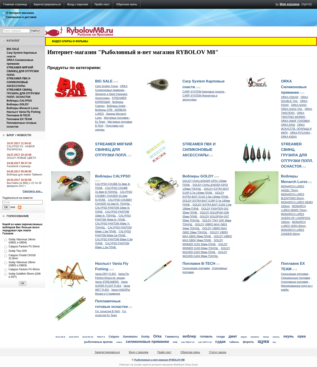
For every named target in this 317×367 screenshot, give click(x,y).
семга (119, 342)
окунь (288, 336)
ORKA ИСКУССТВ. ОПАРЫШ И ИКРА (296, 128)
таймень (234, 342)
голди (220, 336)
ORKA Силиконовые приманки (294, 86)
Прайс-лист (102, 4)
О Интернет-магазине (20, 13)
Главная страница (15, 4)
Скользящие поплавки (196, 268)
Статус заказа (217, 352)
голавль (206, 336)
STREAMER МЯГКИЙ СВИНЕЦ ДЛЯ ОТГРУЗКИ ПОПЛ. (23, 71)
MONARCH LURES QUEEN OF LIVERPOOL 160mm (296, 218)
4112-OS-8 (74, 337)
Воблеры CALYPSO (19, 100)
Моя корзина (289, 4)
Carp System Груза (106, 86)
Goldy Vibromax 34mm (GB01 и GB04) (22, 241)
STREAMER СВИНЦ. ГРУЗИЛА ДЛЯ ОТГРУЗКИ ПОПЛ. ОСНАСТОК (23, 93)
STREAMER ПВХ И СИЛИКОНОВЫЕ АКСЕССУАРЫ (18, 82)
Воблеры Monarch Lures (22, 108)
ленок (266, 337)
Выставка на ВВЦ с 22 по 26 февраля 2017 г (24, 184)
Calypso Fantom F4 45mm (24, 269)
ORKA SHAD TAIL (291, 109)
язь (274, 342)
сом (175, 342)
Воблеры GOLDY (18, 104)
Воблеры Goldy (116, 106)
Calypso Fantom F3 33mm (24, 246)
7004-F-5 (101, 337)
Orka (157, 336)
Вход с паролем (77, 4)
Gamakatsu (130, 336)
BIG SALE (13, 49)
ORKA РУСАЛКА (300, 132)
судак (220, 342)
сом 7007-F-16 (205, 342)
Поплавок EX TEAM (19, 119)
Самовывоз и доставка (21, 17)
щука (263, 341)
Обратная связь (126, 4)
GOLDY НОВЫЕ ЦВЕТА (21, 157)
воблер (189, 336)
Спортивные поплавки (294, 281)
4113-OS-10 (87, 337)
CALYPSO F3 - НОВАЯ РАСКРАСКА (21, 148)
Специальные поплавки (295, 277)
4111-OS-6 (60, 337)
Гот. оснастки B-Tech (107, 311)
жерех (244, 337)
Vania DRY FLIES (105, 274)
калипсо (255, 337)
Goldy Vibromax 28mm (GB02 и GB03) (22, 264)
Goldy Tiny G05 (18, 250)
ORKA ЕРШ (288, 124)
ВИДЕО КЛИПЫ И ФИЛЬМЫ (70, 41)
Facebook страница (19, 166)
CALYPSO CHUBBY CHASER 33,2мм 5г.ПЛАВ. (113, 195)
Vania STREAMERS (107, 281)
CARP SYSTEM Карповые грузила (203, 91)
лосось (276, 337)
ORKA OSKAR (290, 97)
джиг (233, 336)
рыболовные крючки (98, 341)
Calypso (114, 336)
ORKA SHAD (298, 105)
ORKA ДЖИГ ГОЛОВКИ (295, 120)
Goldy (145, 336)
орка (301, 336)
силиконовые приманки (147, 342)
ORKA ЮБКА (289, 136)
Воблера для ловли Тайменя (24, 174)
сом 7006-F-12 (187, 342)
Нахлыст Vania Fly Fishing (24, 111)
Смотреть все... (33, 191)
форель (248, 341)
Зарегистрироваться (47, 4)
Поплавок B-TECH (18, 115)
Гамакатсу (172, 336)
